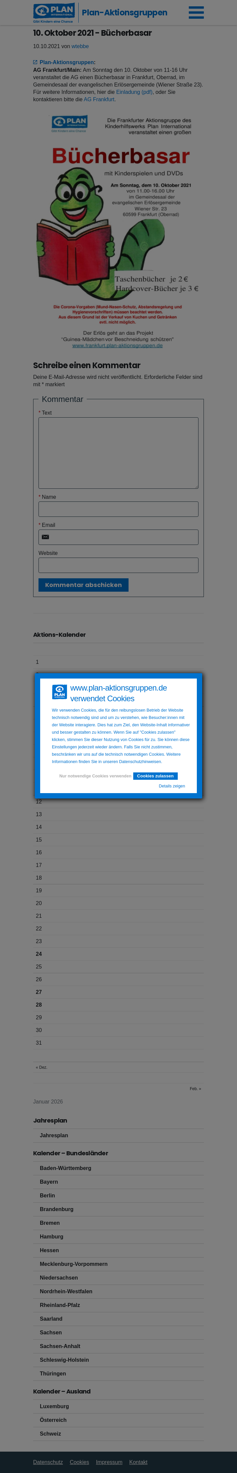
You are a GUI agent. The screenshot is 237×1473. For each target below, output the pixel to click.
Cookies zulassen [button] (155, 775)
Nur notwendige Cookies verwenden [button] (95, 776)
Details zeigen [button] (172, 786)
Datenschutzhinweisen (140, 761)
